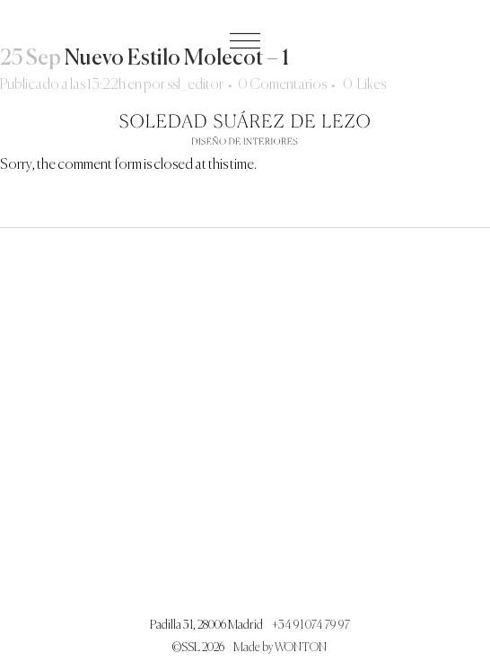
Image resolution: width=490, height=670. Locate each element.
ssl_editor (195, 85)
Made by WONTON (280, 648)
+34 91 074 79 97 (311, 625)
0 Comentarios (282, 85)
